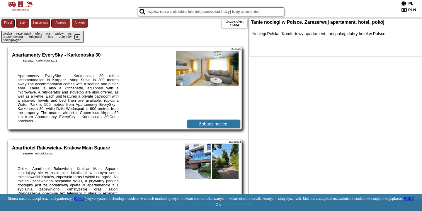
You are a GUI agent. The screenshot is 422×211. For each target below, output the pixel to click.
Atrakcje (60, 22)
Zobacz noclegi (214, 123)
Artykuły (80, 22)
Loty (22, 22)
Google (79, 199)
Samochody (40, 22)
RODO (409, 199)
